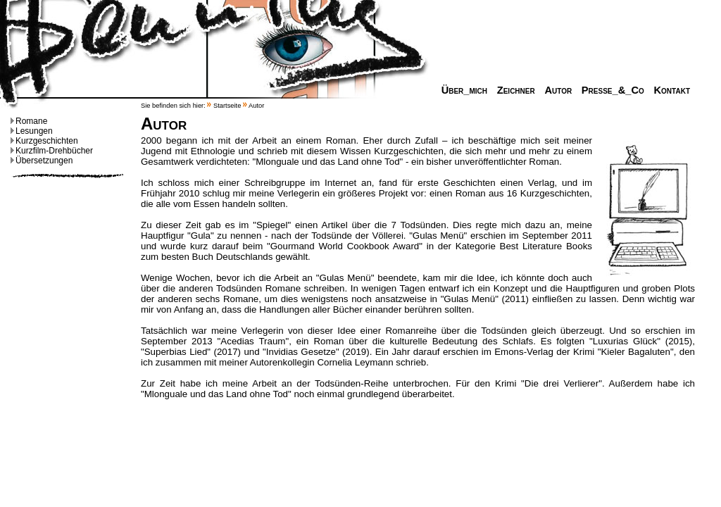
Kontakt (668, 90)
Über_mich (460, 90)
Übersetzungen (42, 160)
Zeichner (512, 90)
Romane (29, 121)
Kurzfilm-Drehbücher (52, 151)
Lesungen (32, 131)
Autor (554, 90)
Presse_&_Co (609, 90)
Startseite (227, 105)
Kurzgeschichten (44, 141)
